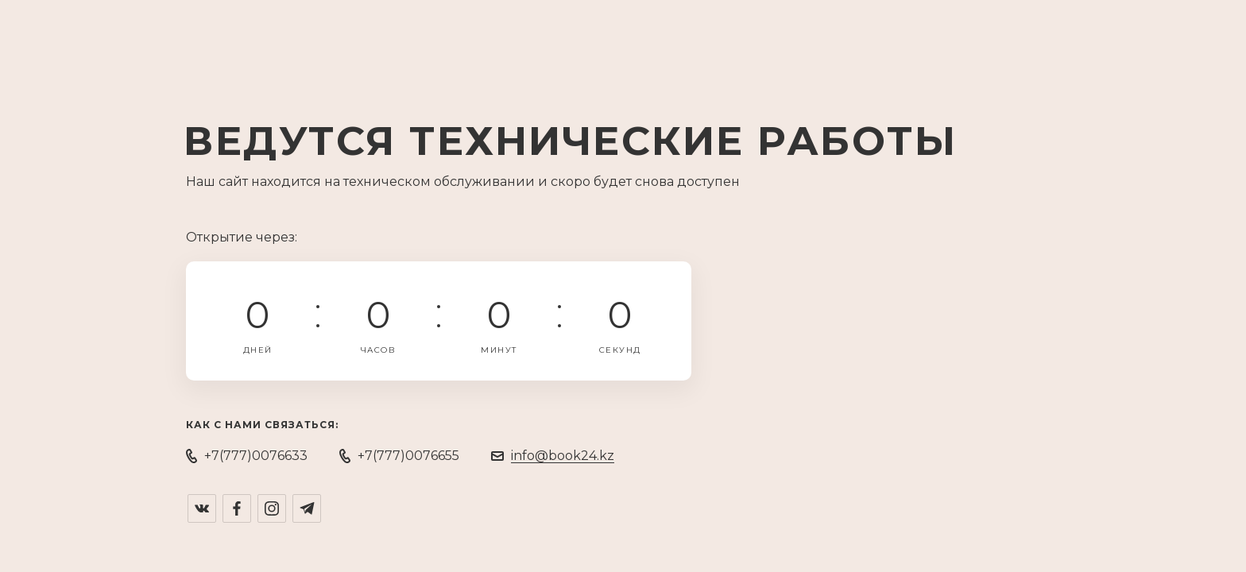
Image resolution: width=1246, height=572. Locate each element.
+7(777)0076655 (408, 455)
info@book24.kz (562, 455)
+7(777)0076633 (256, 455)
